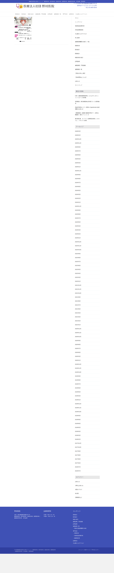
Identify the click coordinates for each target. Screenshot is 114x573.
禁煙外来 (77, 65)
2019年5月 (78, 411)
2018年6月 (78, 442)
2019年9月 (78, 395)
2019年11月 (78, 387)
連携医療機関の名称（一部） (82, 61)
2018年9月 (78, 434)
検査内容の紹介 (79, 76)
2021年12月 (78, 304)
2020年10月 (78, 355)
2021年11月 (78, 308)
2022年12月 (78, 261)
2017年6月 (78, 478)
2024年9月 (78, 193)
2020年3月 (78, 375)
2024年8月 (78, 197)
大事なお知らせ (79, 504)
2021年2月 (78, 340)
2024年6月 (78, 205)
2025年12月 (78, 158)
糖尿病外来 (77, 557)
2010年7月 (78, 490)
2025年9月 (78, 166)
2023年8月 (78, 233)
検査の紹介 (31, 17)
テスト (77, 37)
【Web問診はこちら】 (81, 96)
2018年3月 (78, 454)
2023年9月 (78, 229)
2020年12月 (78, 348)
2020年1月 (78, 379)
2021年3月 (78, 336)
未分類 (77, 512)
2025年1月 (78, 186)
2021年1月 (78, 344)
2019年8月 (78, 399)
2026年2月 (78, 154)
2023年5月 (78, 241)
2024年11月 (78, 190)
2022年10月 (78, 269)
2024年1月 (78, 221)
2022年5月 (78, 288)
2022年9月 (78, 272)
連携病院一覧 (57, 17)
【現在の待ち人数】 (80, 92)
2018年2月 (78, 458)
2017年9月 (78, 470)
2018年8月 (78, 438)
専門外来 (65, 17)
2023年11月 (78, 225)
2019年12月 (78, 383)
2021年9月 (78, 316)
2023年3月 (78, 249)
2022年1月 (78, 300)
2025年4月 (78, 178)
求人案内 (77, 57)
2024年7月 (78, 201)
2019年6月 (78, 407)
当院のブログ (78, 508)
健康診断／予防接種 (40, 17)
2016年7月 (78, 486)
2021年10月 (78, 312)
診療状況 (71, 17)
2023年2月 (78, 253)
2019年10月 (78, 391)
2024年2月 (78, 217)
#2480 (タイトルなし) (80, 33)
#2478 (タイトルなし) (80, 29)
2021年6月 (78, 328)
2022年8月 (78, 276)
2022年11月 (78, 265)
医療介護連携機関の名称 (80, 547)
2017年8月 (78, 474)
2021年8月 (78, 320)
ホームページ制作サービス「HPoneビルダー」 (89, 569)
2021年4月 (78, 332)
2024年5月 (78, 209)
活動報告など (78, 516)
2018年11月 (78, 427)
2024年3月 (78, 213)
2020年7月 (78, 367)
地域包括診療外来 (79, 45)
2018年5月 (78, 446)
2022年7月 (78, 280)
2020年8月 (78, 363)
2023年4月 (78, 245)
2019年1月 (78, 419)
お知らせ (77, 100)
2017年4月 (78, 482)
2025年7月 (78, 170)
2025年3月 (78, 182)
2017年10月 (78, 466)
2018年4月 (78, 450)
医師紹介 (17, 17)
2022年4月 (78, 292)
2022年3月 (78, 296)
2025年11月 (78, 162)
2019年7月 (78, 403)
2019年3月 (78, 415)
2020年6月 (78, 371)
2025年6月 (78, 174)
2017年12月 (78, 462)
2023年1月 (78, 257)
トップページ (78, 41)
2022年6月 (78, 284)
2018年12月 (78, 423)
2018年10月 (78, 430)
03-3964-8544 (94, 10)
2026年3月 (78, 150)
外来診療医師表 (79, 49)
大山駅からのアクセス (81, 17)
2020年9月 (78, 359)
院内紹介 (24, 17)
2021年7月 (78, 324)
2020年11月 (78, 351)
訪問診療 (50, 17)
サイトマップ (78, 104)
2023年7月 (78, 237)
